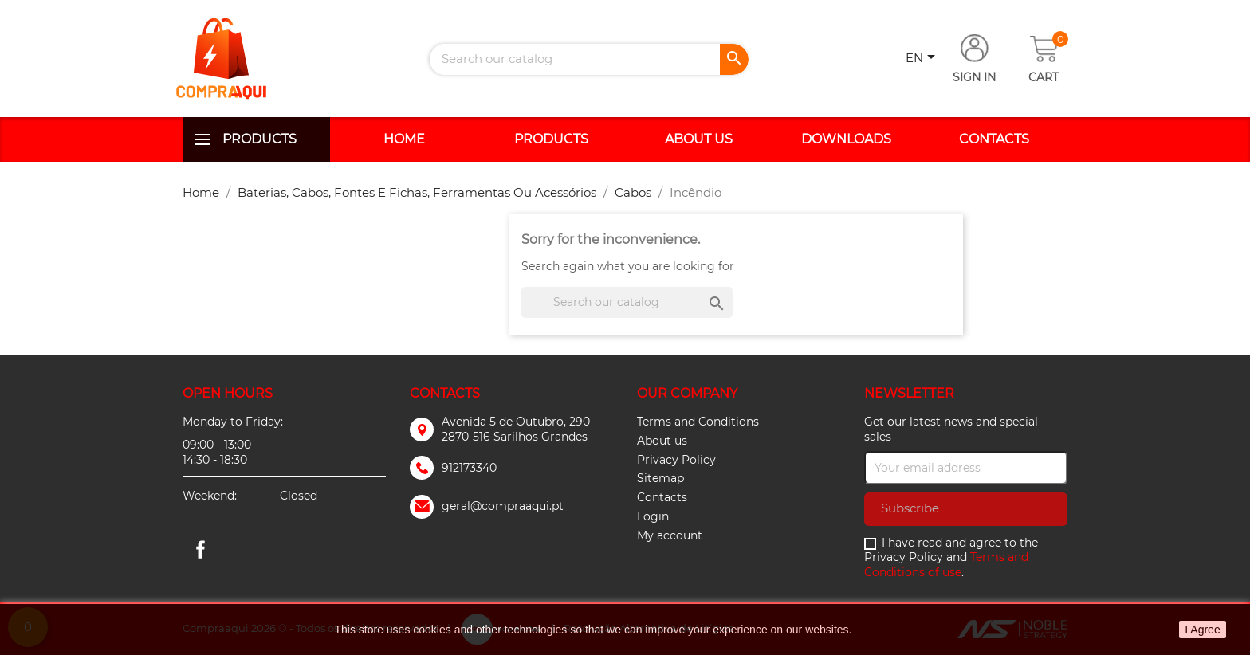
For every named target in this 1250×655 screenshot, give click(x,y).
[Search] (589, 59)
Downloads (846, 139)
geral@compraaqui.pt (503, 506)
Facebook (200, 549)
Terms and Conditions (698, 421)
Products (259, 139)
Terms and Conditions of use (946, 564)
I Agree (1202, 629)
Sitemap (660, 478)
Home (404, 139)
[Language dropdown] (923, 59)
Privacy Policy (676, 460)
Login (653, 516)
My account (669, 535)
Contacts (994, 139)
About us (699, 139)
